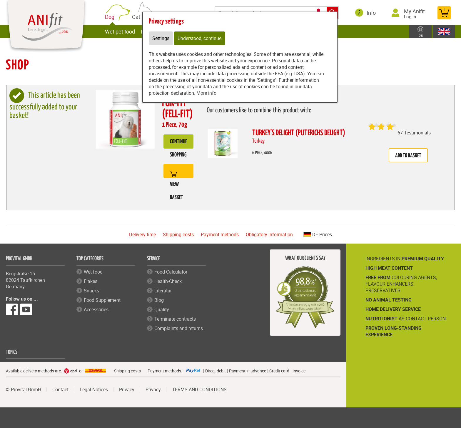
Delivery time (142, 234)
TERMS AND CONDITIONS (199, 389)
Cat (139, 16)
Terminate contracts (175, 319)
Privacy (126, 389)
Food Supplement (102, 300)
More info (206, 93)
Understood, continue (199, 38)
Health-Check (168, 281)
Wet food (93, 272)
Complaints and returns (178, 328)
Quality (161, 309)
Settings (160, 38)
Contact (60, 389)
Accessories (96, 309)
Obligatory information (269, 234)
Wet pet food (122, 31)
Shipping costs (178, 234)
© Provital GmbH (23, 389)
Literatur (163, 290)
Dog (112, 17)
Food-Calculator (170, 272)
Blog (159, 300)
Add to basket (408, 156)
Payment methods (220, 234)
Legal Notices (94, 389)
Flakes (90, 281)
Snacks (91, 290)
